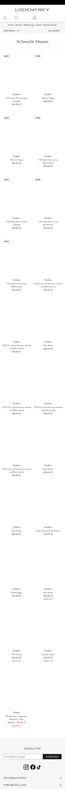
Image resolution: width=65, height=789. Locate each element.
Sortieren (9, 30)
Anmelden (52, 756)
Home (10, 24)
